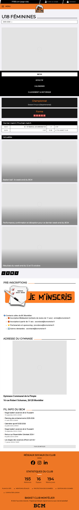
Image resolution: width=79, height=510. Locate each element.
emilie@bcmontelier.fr (62, 318)
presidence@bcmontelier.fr (44, 325)
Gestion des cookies (65, 488)
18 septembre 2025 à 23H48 (13, 415)
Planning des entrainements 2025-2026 (19, 418)
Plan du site (6, 488)
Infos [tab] (39, 74)
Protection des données (43, 488)
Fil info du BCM (14, 409)
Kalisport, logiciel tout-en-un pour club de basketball (52, 501)
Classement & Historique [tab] (39, 92)
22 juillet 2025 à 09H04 (11, 426)
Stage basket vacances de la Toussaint (19, 413)
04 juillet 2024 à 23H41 (11, 436)
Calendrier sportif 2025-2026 (15, 424)
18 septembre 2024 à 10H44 (13, 431)
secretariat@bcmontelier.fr (45, 322)
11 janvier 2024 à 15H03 (12, 442)
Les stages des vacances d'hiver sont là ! (20, 440)
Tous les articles (39, 446)
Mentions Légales (22, 488)
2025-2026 (7, 22)
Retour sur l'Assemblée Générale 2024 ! (19, 434)
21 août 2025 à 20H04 (11, 420)
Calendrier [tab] (39, 86)
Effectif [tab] (39, 80)
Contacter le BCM (12, 492)
